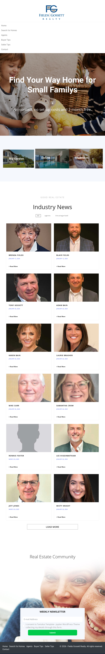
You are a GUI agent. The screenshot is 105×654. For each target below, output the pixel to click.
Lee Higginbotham (66, 456)
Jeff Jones (14, 506)
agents (47, 215)
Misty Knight (63, 506)
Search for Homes (9, 30)
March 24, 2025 (14, 459)
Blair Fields (62, 255)
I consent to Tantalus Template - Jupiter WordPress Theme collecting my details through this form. (53, 626)
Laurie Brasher (64, 355)
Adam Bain (62, 305)
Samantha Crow (65, 405)
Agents (4, 35)
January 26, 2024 (14, 309)
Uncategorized (61, 215)
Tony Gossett (16, 305)
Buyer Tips (5, 40)
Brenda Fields (16, 255)
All (38, 215)
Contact (4, 49)
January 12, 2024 (14, 258)
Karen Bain (15, 355)
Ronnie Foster (16, 456)
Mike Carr (14, 405)
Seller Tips (5, 45)
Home (3, 25)
